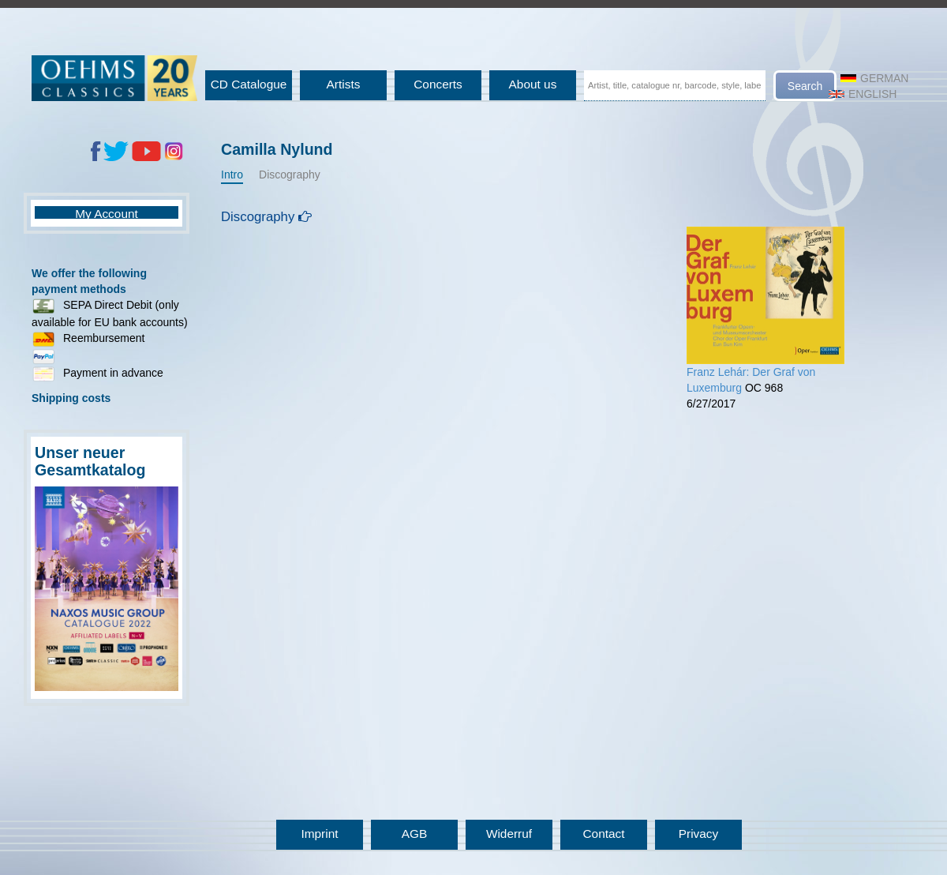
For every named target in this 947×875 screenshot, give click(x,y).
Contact (603, 833)
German (874, 78)
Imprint (319, 833)
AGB (415, 833)
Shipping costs (71, 398)
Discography (289, 174)
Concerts (438, 84)
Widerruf (509, 833)
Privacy (698, 833)
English (862, 94)
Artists (344, 84)
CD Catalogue (249, 84)
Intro (232, 174)
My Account (106, 213)
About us (533, 84)
